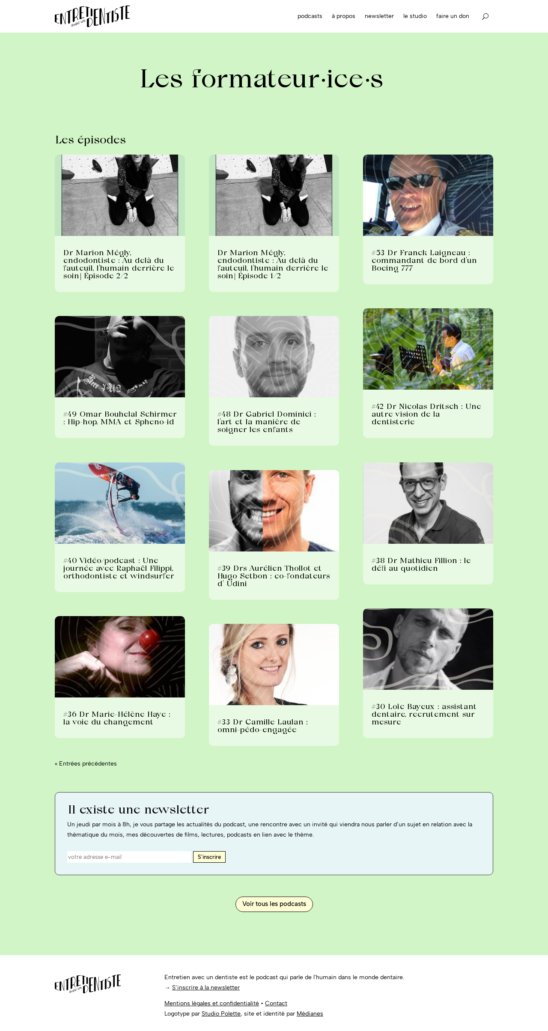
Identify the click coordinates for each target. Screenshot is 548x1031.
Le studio (415, 16)
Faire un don (452, 16)
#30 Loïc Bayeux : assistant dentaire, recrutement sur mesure (424, 714)
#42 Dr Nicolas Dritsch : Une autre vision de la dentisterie (426, 414)
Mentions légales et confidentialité (211, 1003)
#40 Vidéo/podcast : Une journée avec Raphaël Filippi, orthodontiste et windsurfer (118, 568)
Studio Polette (221, 1013)
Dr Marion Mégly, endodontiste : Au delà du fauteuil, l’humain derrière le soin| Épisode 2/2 (118, 264)
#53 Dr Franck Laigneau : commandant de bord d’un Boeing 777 (424, 260)
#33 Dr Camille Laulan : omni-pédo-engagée (262, 725)
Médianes (310, 1013)
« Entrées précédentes (86, 763)
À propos (343, 16)
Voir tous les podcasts (274, 904)
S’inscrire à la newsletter (206, 987)
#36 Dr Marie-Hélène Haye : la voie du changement (116, 717)
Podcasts (310, 16)
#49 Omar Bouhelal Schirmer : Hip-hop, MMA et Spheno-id (119, 417)
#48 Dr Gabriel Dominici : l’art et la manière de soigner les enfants (266, 421)
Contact (276, 1003)
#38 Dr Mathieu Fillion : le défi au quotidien (421, 564)
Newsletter (379, 16)
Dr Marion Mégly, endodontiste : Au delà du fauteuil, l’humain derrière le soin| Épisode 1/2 (272, 264)
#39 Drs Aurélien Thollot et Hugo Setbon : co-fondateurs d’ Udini (273, 575)
